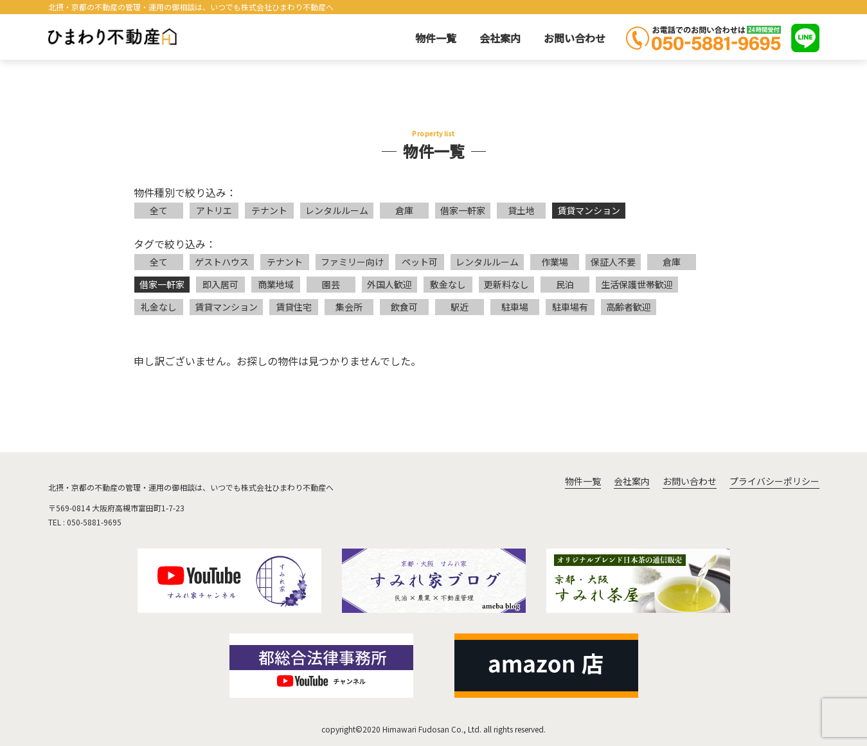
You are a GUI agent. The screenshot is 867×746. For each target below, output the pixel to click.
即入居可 (220, 284)
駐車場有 (570, 306)
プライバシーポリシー (774, 481)
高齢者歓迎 (628, 306)
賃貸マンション (588, 210)
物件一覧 (435, 38)
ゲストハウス (222, 261)
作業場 (554, 261)
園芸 (331, 284)
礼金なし (159, 306)
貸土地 (521, 210)
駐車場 (514, 306)
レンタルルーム (336, 210)
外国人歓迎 (389, 284)
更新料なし (506, 284)
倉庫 (404, 210)
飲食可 (404, 306)
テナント (269, 210)
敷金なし (448, 284)
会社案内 (500, 38)
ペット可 (420, 261)
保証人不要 (613, 261)
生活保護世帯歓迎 (637, 284)
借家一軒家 (462, 210)
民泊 (565, 284)
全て (159, 210)
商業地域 (276, 284)
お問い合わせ (574, 38)
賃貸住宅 (294, 306)
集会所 (348, 306)
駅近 (460, 306)
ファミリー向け (352, 261)
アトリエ (214, 210)
